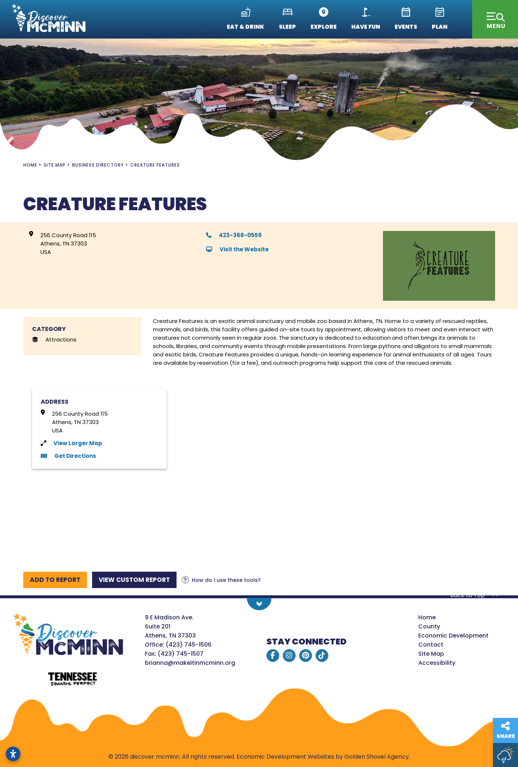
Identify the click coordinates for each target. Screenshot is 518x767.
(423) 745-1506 (188, 644)
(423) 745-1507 (180, 654)
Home (427, 617)
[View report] (134, 580)
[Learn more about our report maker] (221, 580)
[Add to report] (55, 580)
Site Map (431, 654)
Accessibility (436, 663)
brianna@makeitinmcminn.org (190, 663)
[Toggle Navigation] (495, 19)
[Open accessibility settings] (13, 754)
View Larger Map (78, 443)
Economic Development (453, 635)
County (429, 626)
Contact (430, 644)
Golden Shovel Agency (376, 756)
